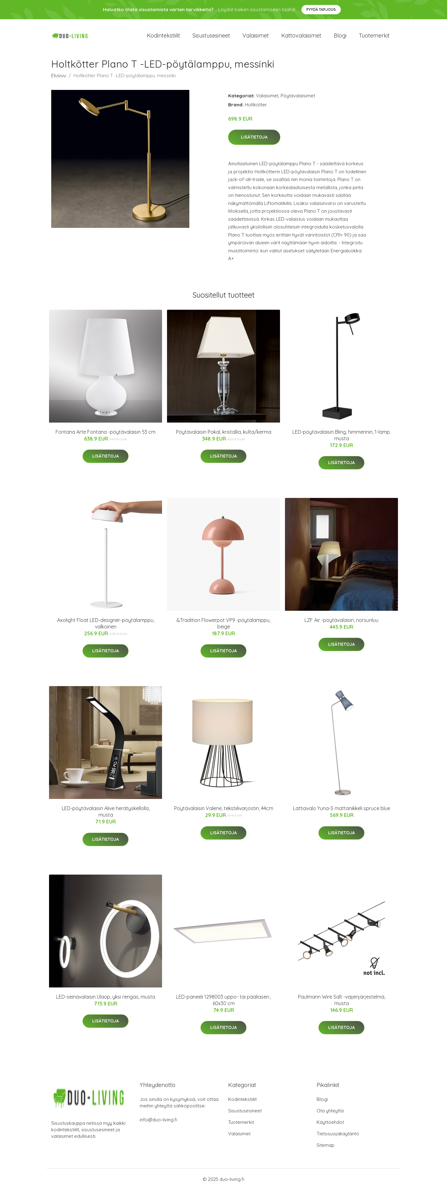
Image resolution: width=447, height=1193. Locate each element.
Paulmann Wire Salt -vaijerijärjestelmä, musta (341, 1003)
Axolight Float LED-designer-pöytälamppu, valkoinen (105, 626)
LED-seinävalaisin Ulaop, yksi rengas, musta (105, 1000)
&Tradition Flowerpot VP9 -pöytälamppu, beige (223, 626)
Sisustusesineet (211, 37)
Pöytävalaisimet (298, 99)
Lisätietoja (254, 140)
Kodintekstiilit (163, 37)
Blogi (340, 37)
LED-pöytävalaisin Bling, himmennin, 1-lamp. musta (341, 438)
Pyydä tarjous (321, 9)
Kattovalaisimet (301, 37)
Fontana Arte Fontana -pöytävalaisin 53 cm (106, 435)
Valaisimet (255, 37)
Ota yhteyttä (330, 1114)
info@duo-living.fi (158, 1123)
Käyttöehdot (330, 1125)
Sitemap (325, 1148)
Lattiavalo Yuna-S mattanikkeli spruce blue (341, 812)
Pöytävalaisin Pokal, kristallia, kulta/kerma (223, 435)
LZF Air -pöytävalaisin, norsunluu (341, 623)
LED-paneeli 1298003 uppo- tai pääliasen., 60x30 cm (223, 1003)
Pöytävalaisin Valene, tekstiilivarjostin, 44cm (223, 812)
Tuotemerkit (374, 37)
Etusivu (58, 79)
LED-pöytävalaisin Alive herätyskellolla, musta (106, 815)
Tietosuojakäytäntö (338, 1137)
